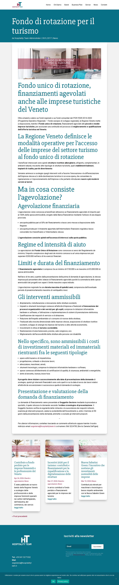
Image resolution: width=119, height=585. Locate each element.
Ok (53, 581)
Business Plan (77, 5)
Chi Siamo (57, 5)
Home (48, 5)
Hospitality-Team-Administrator (27, 38)
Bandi (66, 5)
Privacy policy (63, 581)
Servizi (88, 5)
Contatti (104, 5)
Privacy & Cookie (79, 555)
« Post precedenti (19, 516)
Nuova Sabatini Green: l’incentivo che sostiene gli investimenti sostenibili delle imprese (93, 470)
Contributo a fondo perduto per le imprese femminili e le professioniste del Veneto (25, 468)
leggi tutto (18, 507)
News (96, 5)
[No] (116, 578)
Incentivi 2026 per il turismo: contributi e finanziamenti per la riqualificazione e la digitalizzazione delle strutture (59, 470)
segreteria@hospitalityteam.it (43, 426)
